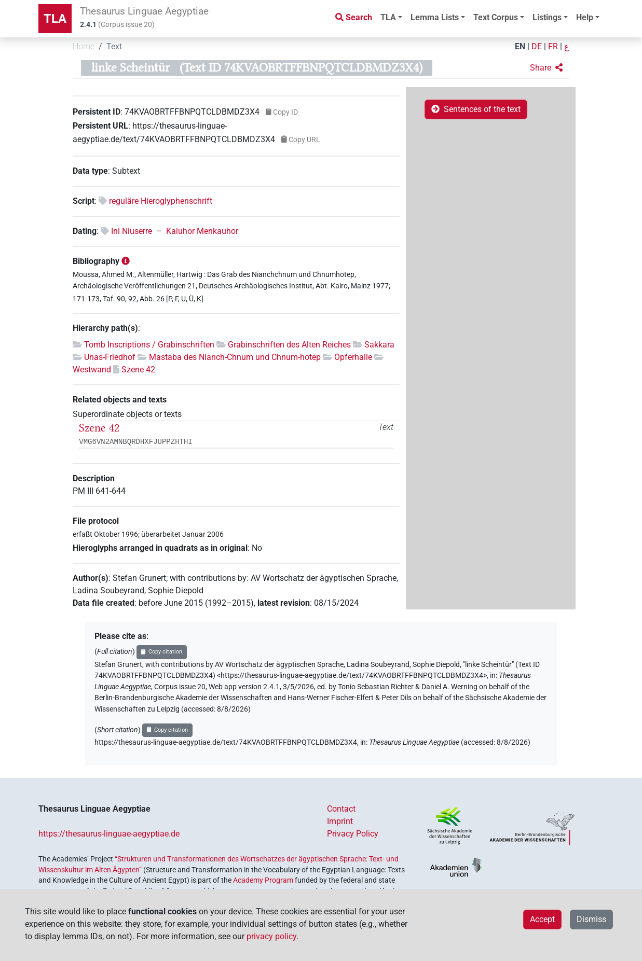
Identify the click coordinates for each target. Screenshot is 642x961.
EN (520, 46)
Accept (542, 919)
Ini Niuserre (131, 231)
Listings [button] (547, 17)
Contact (341, 809)
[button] (546, 68)
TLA (55, 18)
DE (536, 46)
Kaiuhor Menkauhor (202, 231)
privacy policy (271, 936)
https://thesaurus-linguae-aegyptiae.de (109, 834)
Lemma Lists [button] (435, 17)
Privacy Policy (352, 834)
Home (83, 46)
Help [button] (584, 17)
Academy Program (263, 880)
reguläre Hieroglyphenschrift (160, 201)
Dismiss (591, 919)
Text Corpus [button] (495, 17)
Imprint (340, 821)
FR (553, 46)
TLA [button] (388, 17)
